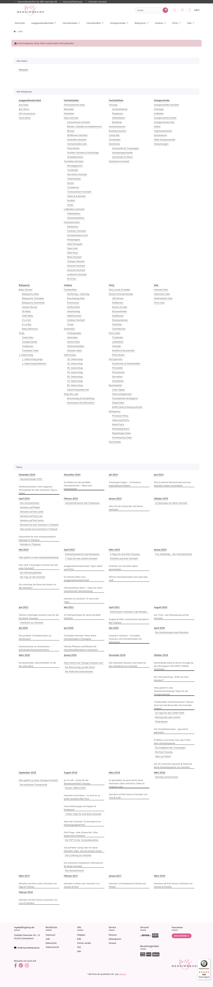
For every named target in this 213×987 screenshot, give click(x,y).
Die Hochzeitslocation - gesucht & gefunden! (171, 731)
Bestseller (69, 109)
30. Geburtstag (75, 363)
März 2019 (114, 772)
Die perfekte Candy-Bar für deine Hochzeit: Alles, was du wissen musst (83, 849)
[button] (174, 10)
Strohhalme (118, 380)
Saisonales (69, 328)
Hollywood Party (120, 420)
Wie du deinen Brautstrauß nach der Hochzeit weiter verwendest (172, 484)
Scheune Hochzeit (76, 265)
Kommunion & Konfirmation (80, 402)
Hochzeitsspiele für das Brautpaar (82, 554)
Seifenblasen (118, 117)
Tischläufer (72, 170)
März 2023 (114, 549)
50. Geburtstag (75, 372)
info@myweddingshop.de (28, 947)
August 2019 (70, 772)
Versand (112, 943)
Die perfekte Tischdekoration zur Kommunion (35, 637)
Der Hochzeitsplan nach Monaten (172, 632)
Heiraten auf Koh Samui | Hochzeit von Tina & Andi (128, 796)
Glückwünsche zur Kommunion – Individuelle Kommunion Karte (35, 648)
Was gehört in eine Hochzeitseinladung (38, 557)
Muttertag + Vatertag (78, 293)
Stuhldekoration (75, 156)
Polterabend (161, 721)
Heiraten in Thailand (30, 544)
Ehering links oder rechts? (168, 717)
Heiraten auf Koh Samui (32, 520)
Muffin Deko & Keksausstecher (127, 407)
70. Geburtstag (75, 380)
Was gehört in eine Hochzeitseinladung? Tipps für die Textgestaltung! (171, 691)
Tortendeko (114, 139)
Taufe (21, 333)
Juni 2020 (68, 628)
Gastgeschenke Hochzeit (166, 104)
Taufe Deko (27, 337)
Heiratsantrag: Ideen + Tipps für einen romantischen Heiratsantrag (83, 589)
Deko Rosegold (74, 243)
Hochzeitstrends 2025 (31, 479)
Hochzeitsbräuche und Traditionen (82, 503)
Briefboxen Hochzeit (77, 135)
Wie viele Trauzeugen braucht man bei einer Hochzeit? (38, 566)
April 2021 (114, 607)
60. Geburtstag (75, 376)
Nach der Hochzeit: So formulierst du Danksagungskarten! (82, 823)
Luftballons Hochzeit (74, 209)
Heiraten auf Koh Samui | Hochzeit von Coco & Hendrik (38, 901)
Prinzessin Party (120, 415)
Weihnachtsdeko (75, 346)
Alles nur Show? (163, 756)
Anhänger (159, 109)
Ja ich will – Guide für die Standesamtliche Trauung (77, 782)
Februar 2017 (71, 875)
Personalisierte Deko (74, 104)
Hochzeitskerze (119, 109)
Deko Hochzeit (71, 117)
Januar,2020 (70, 655)
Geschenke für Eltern (122, 156)
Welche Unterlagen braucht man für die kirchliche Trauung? (39, 616)
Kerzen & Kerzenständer (121, 293)
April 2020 (159, 628)
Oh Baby (26, 311)
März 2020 (24, 655)
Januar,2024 (115, 498)
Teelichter (117, 324)
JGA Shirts (24, 109)
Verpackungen (161, 143)
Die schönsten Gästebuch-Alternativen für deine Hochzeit (83, 864)
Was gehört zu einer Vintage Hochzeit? (38, 780)
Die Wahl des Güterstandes (79, 671)
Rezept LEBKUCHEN (75, 787)
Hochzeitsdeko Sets (77, 143)
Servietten (117, 376)
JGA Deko (23, 104)
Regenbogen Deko (121, 433)
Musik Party (118, 424)
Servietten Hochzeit (77, 174)
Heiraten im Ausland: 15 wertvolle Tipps (81, 600)
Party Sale (159, 302)
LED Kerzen (118, 298)
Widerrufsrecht (52, 947)
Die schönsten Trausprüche (33, 784)
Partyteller (117, 367)
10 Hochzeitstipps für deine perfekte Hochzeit (82, 616)
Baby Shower (25, 289)
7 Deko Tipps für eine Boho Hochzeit (83, 813)
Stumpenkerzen (120, 320)
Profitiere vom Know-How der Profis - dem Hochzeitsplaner (173, 742)
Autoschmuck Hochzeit (78, 122)
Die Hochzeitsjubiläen (31, 572)
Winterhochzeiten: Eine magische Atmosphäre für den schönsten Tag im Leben (38, 489)
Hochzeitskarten (117, 126)
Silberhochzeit (74, 315)
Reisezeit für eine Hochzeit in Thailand (39, 524)
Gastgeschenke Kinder (165, 117)
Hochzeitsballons (75, 217)
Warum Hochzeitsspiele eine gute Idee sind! (128, 578)
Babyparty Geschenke (33, 302)
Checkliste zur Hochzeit (31, 622)
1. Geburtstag (26, 354)
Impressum (50, 935)
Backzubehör (115, 385)
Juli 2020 (23, 628)
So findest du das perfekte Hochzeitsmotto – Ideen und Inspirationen (78, 485)
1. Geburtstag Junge (32, 359)
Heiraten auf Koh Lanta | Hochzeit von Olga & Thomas (38, 885)
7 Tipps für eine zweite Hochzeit (81, 558)
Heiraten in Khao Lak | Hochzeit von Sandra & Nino (82, 885)
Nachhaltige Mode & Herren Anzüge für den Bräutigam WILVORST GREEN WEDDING (174, 666)
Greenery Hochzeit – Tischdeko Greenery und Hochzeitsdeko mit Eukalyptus (125, 638)
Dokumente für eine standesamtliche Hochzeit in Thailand (37, 538)
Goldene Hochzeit (76, 320)
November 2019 (117, 655)
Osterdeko (72, 337)
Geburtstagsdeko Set (78, 389)
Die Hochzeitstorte (74, 870)
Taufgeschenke (29, 341)
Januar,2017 (115, 875)
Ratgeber (81, 935)
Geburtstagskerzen (122, 394)
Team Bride (24, 117)
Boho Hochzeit (74, 257)
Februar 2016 (26, 892)
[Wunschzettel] (182, 10)
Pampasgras (73, 239)
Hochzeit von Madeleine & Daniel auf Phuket (127, 885)
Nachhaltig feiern (120, 428)
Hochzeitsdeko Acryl (77, 235)
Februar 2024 (71, 498)
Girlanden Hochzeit (76, 139)
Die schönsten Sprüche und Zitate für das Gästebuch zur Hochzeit (127, 664)
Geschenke (114, 143)
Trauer (70, 324)
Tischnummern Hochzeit (79, 191)
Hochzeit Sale (161, 289)
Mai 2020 (114, 628)
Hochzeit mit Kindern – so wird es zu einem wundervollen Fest (82, 797)
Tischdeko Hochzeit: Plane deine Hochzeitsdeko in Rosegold (80, 637)
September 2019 (27, 772)
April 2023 (69, 549)
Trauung (113, 104)
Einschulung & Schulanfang (80, 398)
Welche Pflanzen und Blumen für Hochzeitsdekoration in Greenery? (81, 648)
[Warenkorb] (194, 10)
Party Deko (114, 333)
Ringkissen (117, 113)
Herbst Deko (73, 341)
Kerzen (70, 183)
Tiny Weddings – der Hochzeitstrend (173, 554)
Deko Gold (72, 248)
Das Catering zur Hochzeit (78, 855)
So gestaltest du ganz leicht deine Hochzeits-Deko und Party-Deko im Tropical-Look (127, 783)
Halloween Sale (162, 293)
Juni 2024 (159, 474)
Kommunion (73, 302)
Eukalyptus (72, 226)
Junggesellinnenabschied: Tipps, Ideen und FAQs (83, 568)
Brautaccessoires (117, 130)
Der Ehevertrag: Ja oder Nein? (80, 667)
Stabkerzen (118, 315)
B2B (79, 939)
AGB (48, 939)
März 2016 (159, 875)
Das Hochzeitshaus (29, 503)
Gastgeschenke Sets (164, 122)
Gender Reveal (29, 307)
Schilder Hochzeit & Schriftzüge (83, 152)
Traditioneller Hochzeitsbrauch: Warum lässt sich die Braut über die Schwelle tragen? (174, 705)
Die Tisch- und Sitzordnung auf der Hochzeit (171, 616)
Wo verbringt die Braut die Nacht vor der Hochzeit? (37, 586)
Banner (70, 130)
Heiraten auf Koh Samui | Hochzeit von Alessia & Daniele (173, 885)
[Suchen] (149, 10)
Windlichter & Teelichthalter (126, 363)
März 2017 (24, 875)
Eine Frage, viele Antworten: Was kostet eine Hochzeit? (81, 834)
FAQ (79, 947)
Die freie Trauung (163, 752)
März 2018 (159, 772)
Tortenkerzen (118, 328)
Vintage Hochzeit (75, 261)
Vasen (70, 204)
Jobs (79, 951)
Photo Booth (73, 148)
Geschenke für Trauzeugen (125, 148)
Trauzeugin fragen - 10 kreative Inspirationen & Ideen (125, 484)
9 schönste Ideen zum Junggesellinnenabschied (76, 578)
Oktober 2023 (161, 498)
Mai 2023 (24, 549)
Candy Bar (114, 135)
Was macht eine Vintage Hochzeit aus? (83, 662)
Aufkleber (159, 113)
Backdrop (117, 122)
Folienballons (73, 213)
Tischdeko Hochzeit (73, 161)
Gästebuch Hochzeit (119, 161)
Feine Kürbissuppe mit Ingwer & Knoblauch (80, 808)
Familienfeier (70, 289)
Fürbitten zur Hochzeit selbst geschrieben (123, 568)
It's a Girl (26, 320)
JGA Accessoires (27, 113)
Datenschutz (51, 943)
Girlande (116, 346)
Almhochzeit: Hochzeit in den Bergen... (129, 611)
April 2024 (24, 498)
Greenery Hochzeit (76, 230)
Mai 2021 (69, 607)
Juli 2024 (113, 474)
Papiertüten (118, 402)
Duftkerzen (117, 302)
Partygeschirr (116, 359)
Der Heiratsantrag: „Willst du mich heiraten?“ (171, 678)
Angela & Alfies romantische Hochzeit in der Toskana (129, 621)
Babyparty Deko (30, 293)
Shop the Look (71, 394)
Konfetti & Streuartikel (123, 350)
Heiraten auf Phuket (30, 507)
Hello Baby (27, 315)
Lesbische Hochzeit (77, 274)
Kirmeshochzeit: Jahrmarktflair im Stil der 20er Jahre (37, 664)
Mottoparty (114, 411)
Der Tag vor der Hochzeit (32, 576)
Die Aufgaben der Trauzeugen (170, 747)
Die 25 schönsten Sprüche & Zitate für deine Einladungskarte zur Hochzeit (173, 765)
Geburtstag (70, 354)
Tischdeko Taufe (30, 350)
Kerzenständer (119, 311)
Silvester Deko (74, 350)
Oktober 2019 (161, 655)
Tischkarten (73, 187)
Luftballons (117, 341)
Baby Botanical (30, 328)
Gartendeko (115, 441)
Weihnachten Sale (163, 298)
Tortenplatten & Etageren (125, 398)
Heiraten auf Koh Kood (166, 777)
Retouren (113, 935)
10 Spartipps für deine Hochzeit (171, 503)
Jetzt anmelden (181, 936)
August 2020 (160, 607)
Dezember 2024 (27, 474)
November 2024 (72, 474)
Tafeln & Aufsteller (76, 196)
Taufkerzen (27, 346)
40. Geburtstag (75, 367)
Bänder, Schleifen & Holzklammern (84, 126)
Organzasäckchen (163, 130)
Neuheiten (69, 113)
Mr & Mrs (71, 278)
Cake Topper (118, 389)
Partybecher (118, 372)
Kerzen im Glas (119, 307)
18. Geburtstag (75, 359)
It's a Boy (26, 324)
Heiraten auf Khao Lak (31, 516)
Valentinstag (73, 311)
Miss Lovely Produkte (119, 289)
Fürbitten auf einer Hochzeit (124, 558)
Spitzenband (160, 135)
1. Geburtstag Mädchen (34, 363)
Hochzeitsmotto (72, 222)
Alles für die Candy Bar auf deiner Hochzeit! (126, 508)
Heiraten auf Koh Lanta (31, 511)
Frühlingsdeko (74, 333)
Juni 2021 (23, 607)
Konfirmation (73, 307)
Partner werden (84, 943)
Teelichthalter (74, 178)
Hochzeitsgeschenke (122, 152)
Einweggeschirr (75, 165)
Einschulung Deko (76, 298)
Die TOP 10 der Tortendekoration (81, 840)
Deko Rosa (72, 252)
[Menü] (208, 960)
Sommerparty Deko (122, 437)
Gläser (157, 126)
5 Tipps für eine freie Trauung (125, 554)
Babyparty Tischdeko (33, 298)
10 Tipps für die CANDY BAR (169, 712)
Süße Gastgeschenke (164, 139)
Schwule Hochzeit (76, 270)
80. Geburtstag (75, 385)
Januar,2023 (160, 549)
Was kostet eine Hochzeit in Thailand (38, 529)
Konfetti (71, 200)
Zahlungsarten (115, 939)
